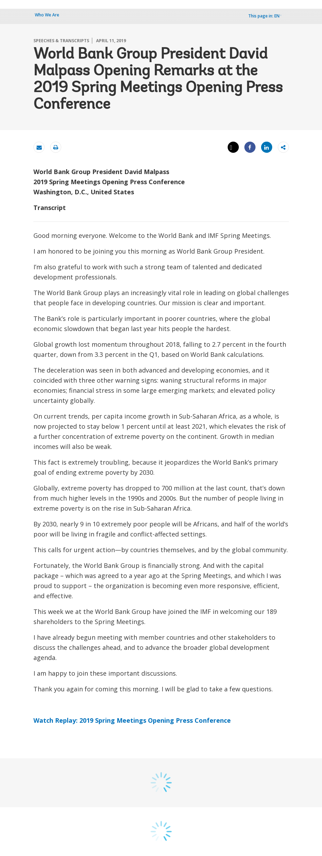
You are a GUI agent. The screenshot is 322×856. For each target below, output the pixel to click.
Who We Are (47, 15)
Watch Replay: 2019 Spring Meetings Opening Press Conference (132, 720)
